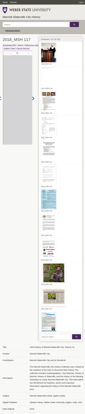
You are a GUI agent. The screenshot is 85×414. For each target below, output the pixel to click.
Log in (81, 2)
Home (5, 2)
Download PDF (9, 45)
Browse (13, 2)
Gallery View (9, 48)
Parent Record (23, 48)
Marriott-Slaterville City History (21, 16)
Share (20, 45)
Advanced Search (12, 31)
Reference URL (31, 45)
